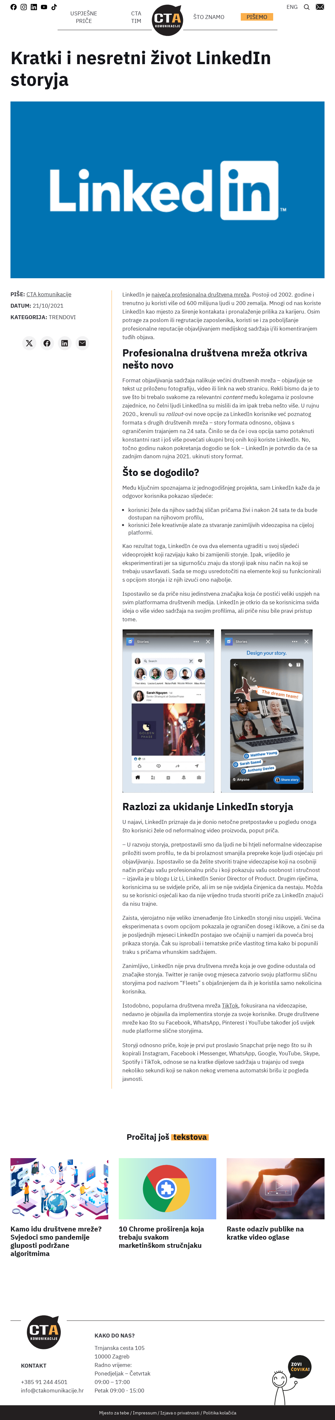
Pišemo (257, 17)
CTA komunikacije (48, 294)
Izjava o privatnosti (180, 1413)
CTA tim (136, 17)
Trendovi (62, 317)
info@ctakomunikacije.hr (52, 1390)
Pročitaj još (168, 1136)
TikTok (230, 1005)
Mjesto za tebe (114, 1413)
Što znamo (208, 17)
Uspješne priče (83, 17)
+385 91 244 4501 (45, 1382)
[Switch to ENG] (292, 6)
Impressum (145, 1413)
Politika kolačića (219, 1413)
